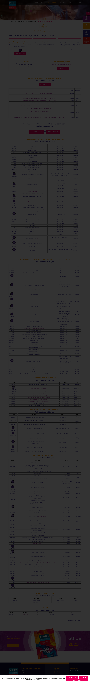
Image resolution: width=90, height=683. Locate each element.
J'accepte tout (72, 677)
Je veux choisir (77, 680)
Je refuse (83, 677)
